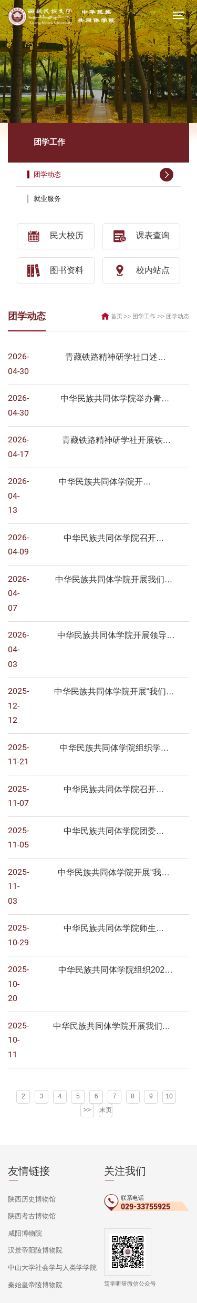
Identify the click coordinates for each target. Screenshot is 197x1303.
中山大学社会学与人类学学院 (49, 1217)
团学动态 (104, 174)
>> (173, 1051)
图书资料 (55, 269)
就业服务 (104, 199)
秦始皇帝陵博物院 (33, 1234)
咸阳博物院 (23, 1184)
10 (156, 1051)
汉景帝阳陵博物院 (33, 1201)
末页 (96, 1063)
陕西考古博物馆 (30, 1168)
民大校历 (55, 235)
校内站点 (141, 269)
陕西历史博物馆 (30, 1152)
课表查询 (141, 235)
